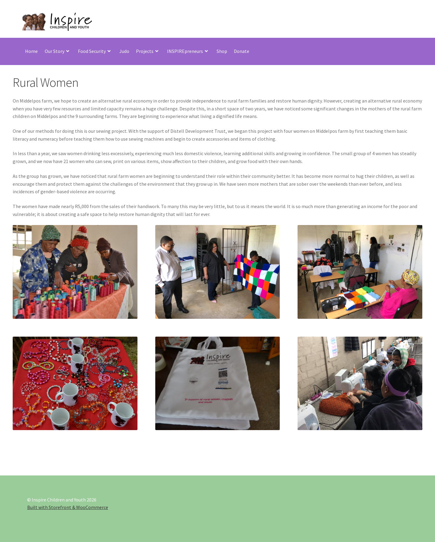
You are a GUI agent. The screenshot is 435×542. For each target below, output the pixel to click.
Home (31, 51)
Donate (241, 51)
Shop (222, 51)
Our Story (54, 51)
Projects (144, 51)
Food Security (92, 51)
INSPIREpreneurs (185, 51)
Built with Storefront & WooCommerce (67, 507)
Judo (124, 51)
